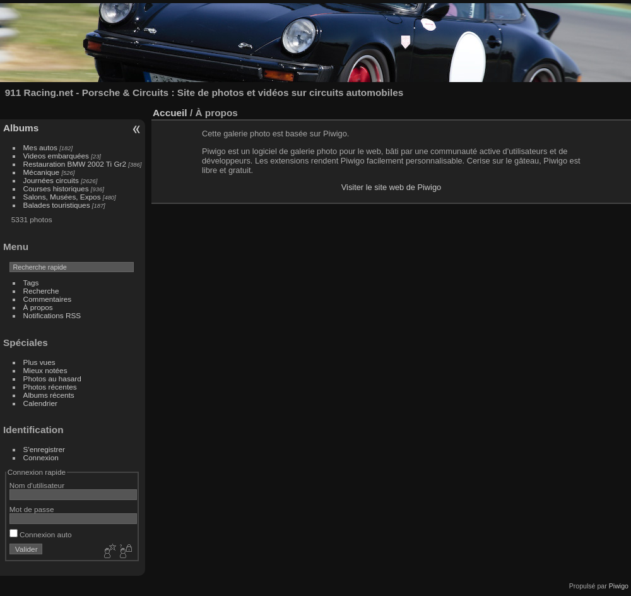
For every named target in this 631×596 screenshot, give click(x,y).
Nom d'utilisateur (36, 485)
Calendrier (40, 403)
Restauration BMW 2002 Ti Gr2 (74, 164)
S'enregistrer (44, 449)
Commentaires (47, 299)
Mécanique (41, 172)
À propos (38, 307)
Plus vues (39, 362)
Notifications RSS (52, 315)
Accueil (170, 112)
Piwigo (618, 586)
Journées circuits (51, 180)
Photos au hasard (52, 378)
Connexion (41, 457)
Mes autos (40, 147)
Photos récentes (50, 387)
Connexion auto (40, 534)
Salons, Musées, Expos (62, 197)
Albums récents (48, 395)
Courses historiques (56, 188)
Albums (20, 127)
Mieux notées (45, 370)
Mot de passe (31, 509)
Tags (31, 282)
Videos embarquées (56, 156)
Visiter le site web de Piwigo (391, 187)
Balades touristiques (56, 205)
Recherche (41, 291)
